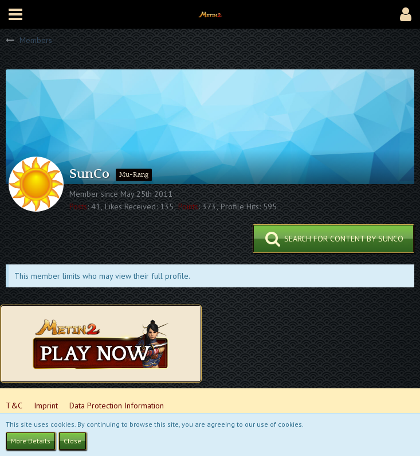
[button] (15, 14)
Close (72, 440)
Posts (78, 206)
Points (188, 206)
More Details (30, 440)
